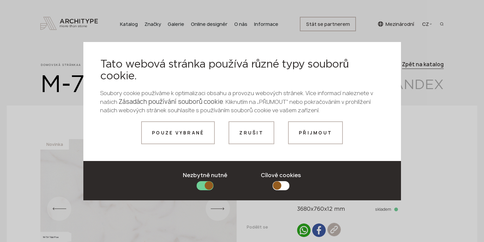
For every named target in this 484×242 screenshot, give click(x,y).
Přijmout (315, 133)
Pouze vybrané (178, 133)
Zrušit (251, 133)
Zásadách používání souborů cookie (171, 101)
